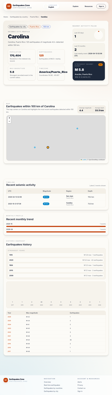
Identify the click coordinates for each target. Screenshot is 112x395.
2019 (9, 344)
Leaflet (83, 159)
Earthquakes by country (19, 17)
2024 (9, 324)
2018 (9, 347)
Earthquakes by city (18, 27)
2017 (9, 351)
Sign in (101, 6)
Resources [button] (89, 6)
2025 (9, 320)
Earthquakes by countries (53, 388)
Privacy (80, 385)
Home (6, 17)
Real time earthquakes (52, 385)
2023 (9, 328)
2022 (9, 332)
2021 (9, 336)
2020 (9, 340)
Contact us (81, 388)
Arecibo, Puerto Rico (83, 74)
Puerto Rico (34, 17)
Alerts (80, 382)
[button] (9, 118)
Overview (47, 382)
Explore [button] (75, 6)
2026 (9, 317)
